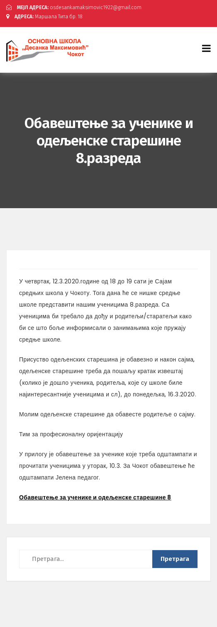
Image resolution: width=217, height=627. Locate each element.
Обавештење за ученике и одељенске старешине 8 (95, 497)
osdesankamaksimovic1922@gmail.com (73, 7)
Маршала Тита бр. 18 (44, 17)
